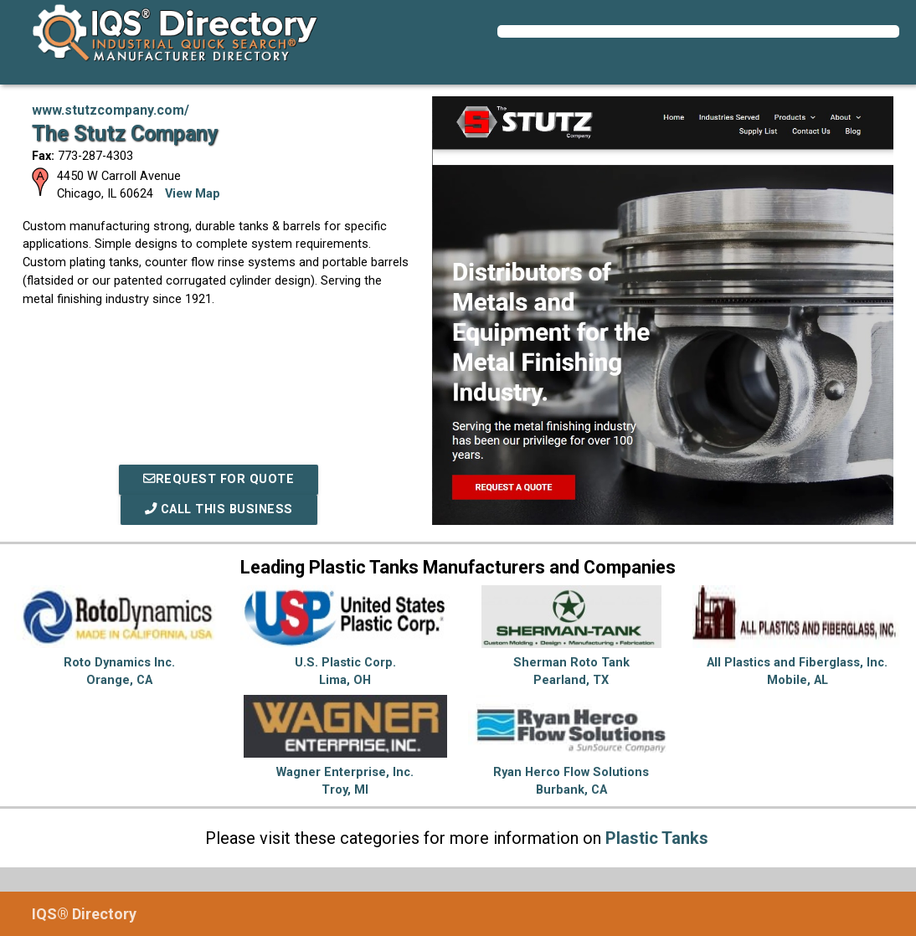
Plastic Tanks (656, 838)
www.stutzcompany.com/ (110, 110)
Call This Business (219, 509)
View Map (192, 194)
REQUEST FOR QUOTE (218, 479)
